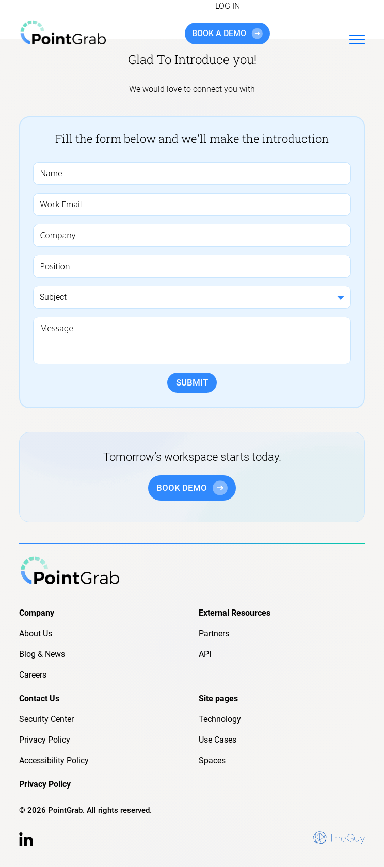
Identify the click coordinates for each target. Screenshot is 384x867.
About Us (35, 633)
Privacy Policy (44, 740)
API (205, 654)
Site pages (218, 698)
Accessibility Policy (54, 760)
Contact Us (39, 698)
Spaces (212, 760)
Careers (32, 675)
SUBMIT (192, 382)
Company (36, 613)
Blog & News (42, 654)
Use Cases (217, 740)
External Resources (234, 613)
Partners (214, 633)
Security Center (46, 719)
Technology (220, 719)
